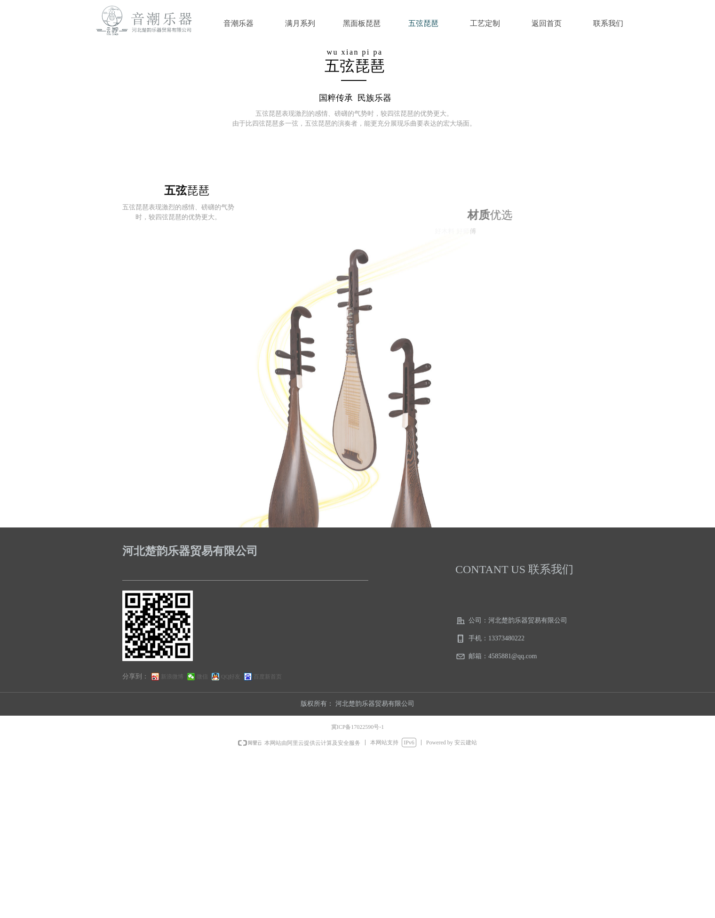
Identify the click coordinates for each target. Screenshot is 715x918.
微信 (202, 676)
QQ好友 (230, 676)
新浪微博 (172, 676)
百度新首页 (268, 676)
